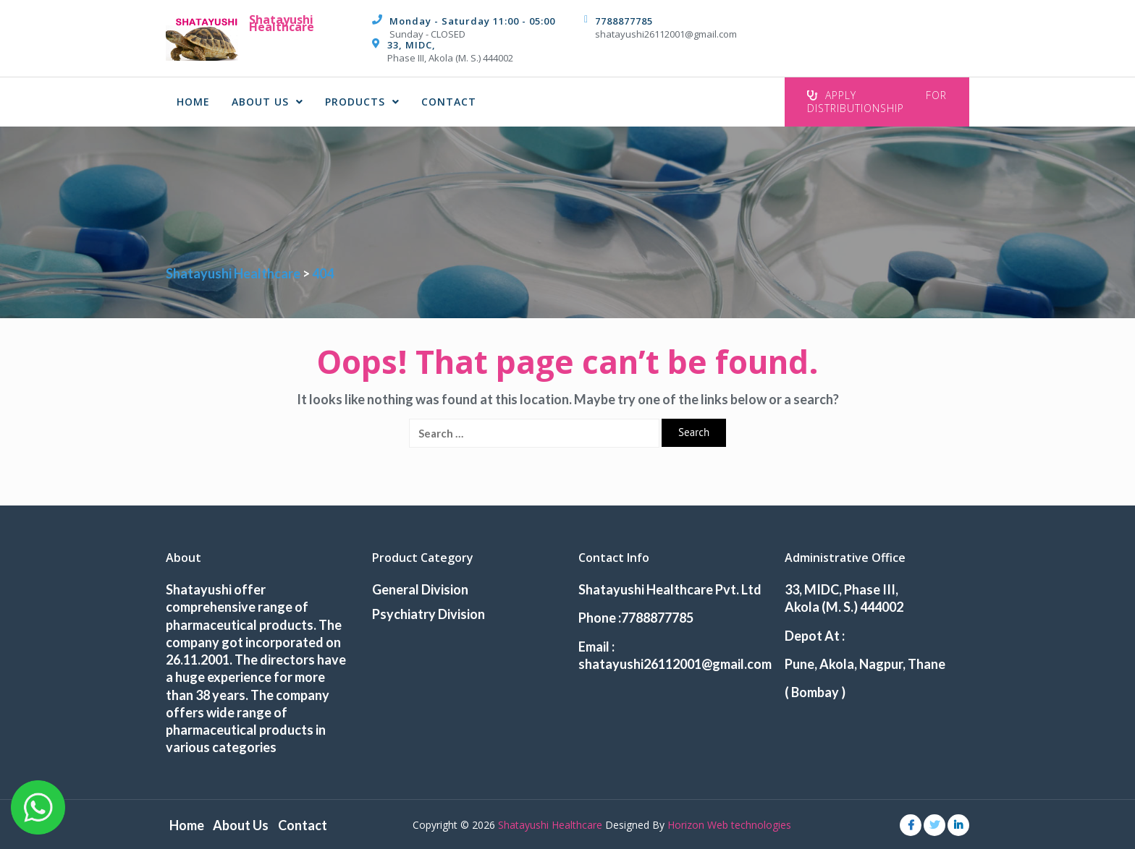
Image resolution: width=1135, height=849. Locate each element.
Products (362, 101)
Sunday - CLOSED (427, 33)
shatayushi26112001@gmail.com (666, 33)
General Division (420, 589)
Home (193, 101)
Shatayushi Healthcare (281, 23)
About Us (267, 101)
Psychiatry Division (428, 614)
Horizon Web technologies (729, 823)
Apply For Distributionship (877, 101)
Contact (448, 101)
